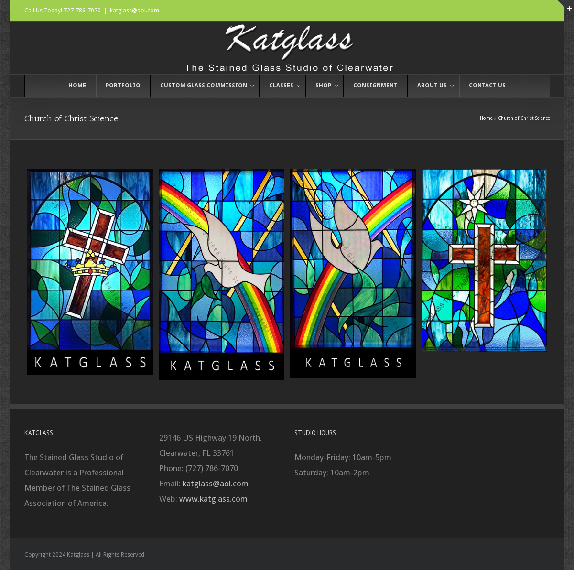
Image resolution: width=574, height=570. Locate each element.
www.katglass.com (213, 499)
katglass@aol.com (134, 10)
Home (486, 118)
